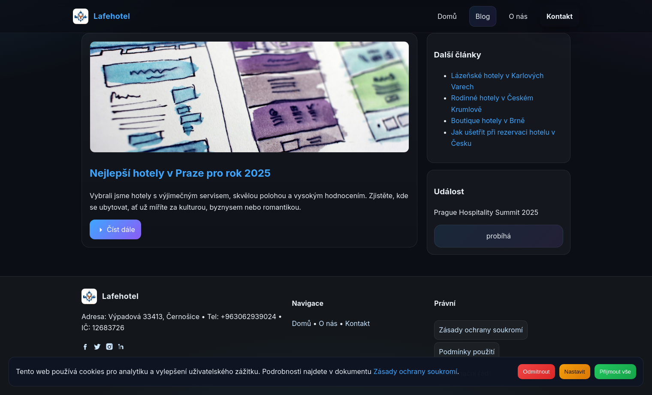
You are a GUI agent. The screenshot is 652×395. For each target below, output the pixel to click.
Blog (483, 16)
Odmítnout (536, 371)
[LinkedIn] (121, 345)
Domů (447, 16)
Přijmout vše (615, 371)
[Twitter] (97, 345)
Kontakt (559, 16)
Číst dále (115, 229)
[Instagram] (109, 345)
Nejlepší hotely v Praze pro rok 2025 (180, 173)
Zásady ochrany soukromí (480, 330)
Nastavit (574, 371)
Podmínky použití (467, 351)
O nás (518, 16)
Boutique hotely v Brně (488, 120)
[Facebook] (85, 345)
